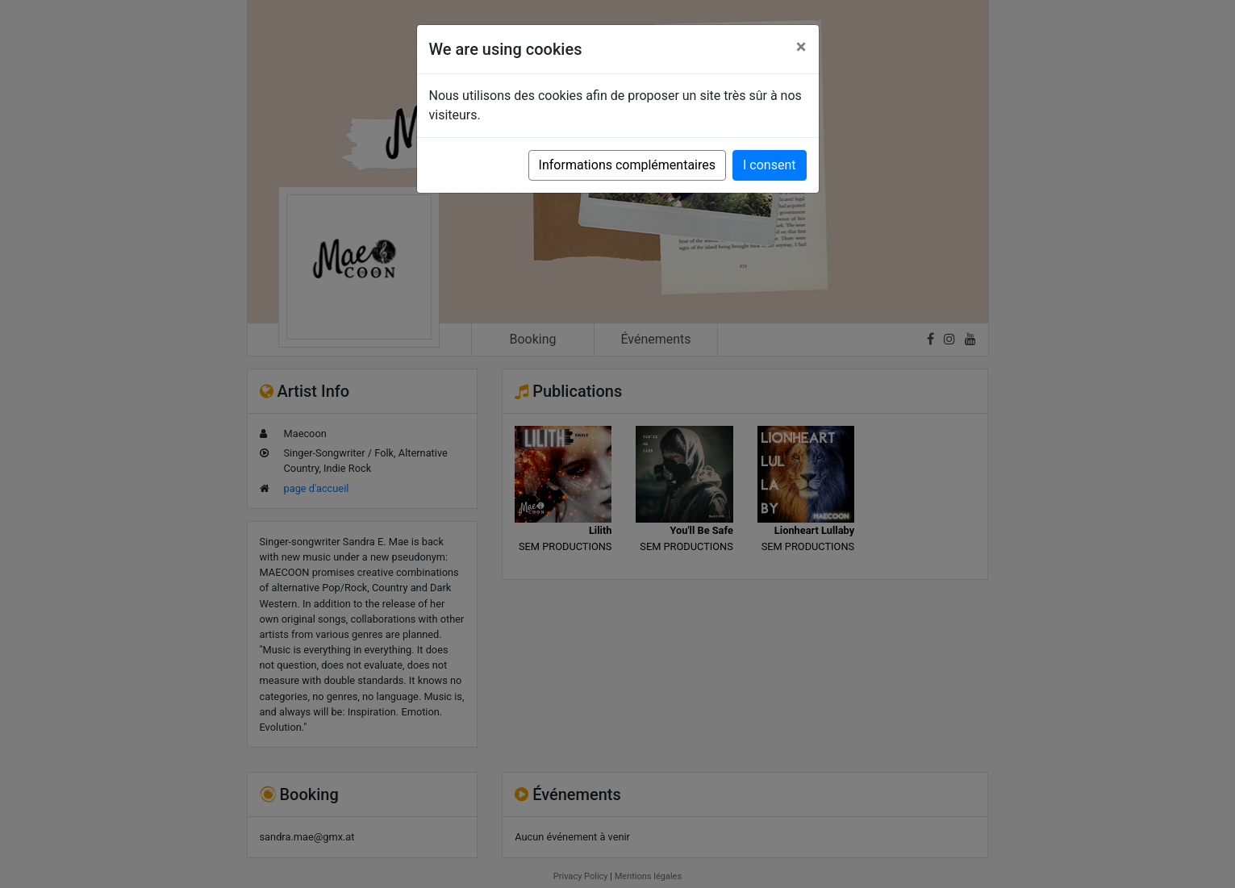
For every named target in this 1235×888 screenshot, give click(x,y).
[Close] (801, 47)
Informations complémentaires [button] (627, 165)
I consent (769, 165)
